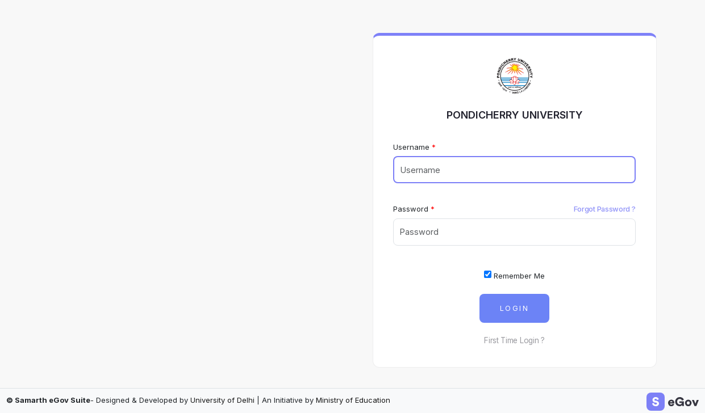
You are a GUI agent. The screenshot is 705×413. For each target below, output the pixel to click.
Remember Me (514, 275)
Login (514, 308)
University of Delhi (222, 399)
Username (411, 146)
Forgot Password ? (605, 208)
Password (410, 208)
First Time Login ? (514, 340)
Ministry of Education (353, 399)
